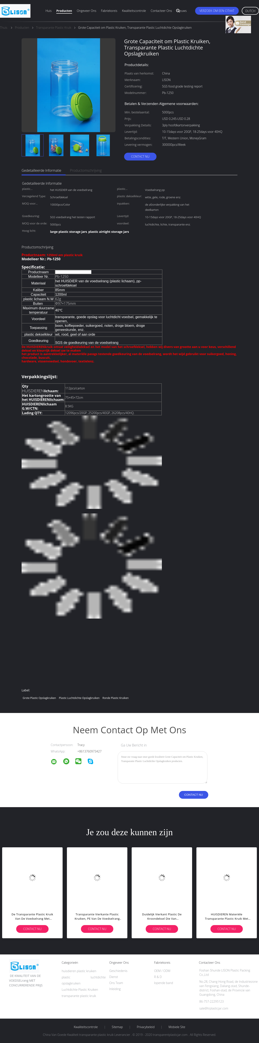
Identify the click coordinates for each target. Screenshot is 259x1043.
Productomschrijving (86, 170)
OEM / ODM (162, 971)
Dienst (113, 977)
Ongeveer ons (86, 11)
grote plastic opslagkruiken (39, 698)
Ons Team (116, 983)
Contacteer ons (161, 11)
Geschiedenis (118, 971)
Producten (64, 11)
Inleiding (115, 989)
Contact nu (140, 156)
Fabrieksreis (109, 11)
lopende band (163, 983)
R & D (158, 977)
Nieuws (182, 11)
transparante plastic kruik (79, 996)
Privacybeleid (146, 1027)
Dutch (250, 11)
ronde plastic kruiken (116, 698)
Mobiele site (177, 1027)
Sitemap (117, 1027)
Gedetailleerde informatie (41, 170)
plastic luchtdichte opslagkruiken (79, 698)
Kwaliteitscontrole (134, 11)
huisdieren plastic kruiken (79, 971)
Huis (49, 11)
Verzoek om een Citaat (216, 11)
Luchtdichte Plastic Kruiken (80, 989)
